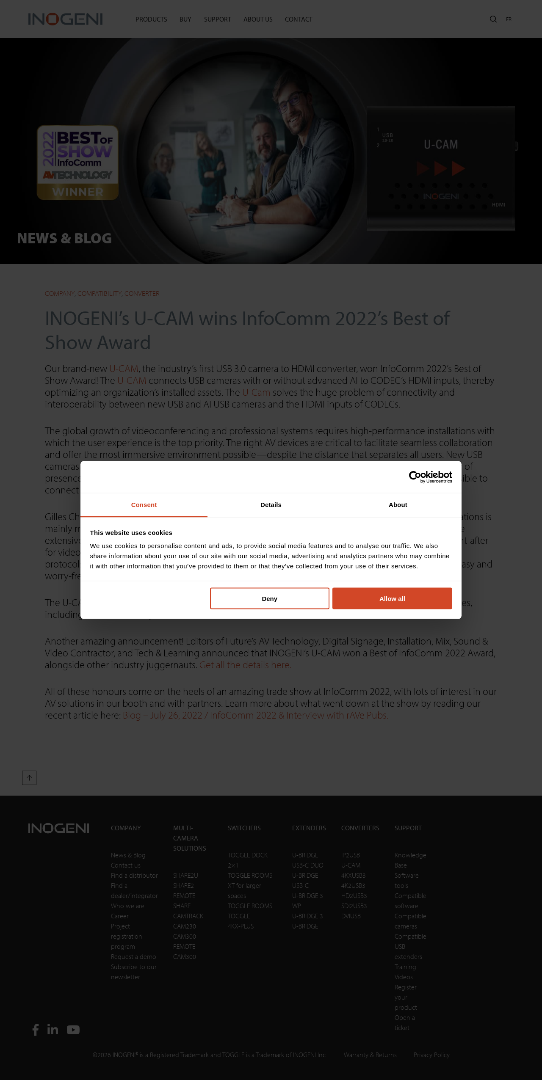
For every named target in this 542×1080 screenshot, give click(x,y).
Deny (269, 598)
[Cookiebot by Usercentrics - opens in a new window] (415, 477)
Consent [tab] (144, 504)
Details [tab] (271, 504)
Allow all (392, 598)
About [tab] (398, 504)
